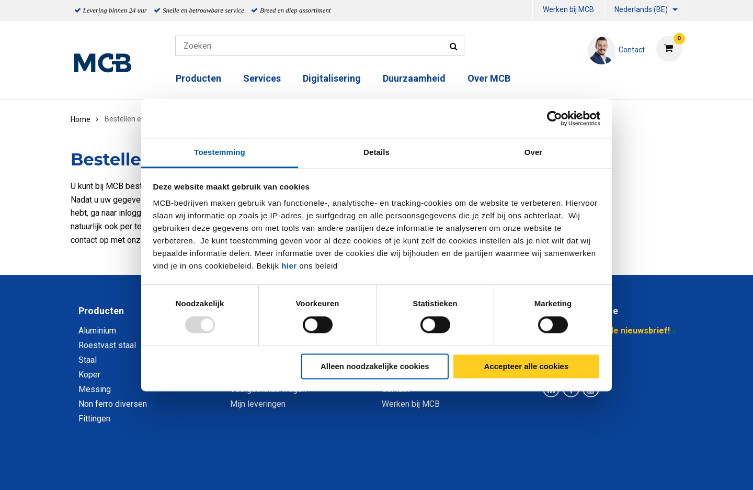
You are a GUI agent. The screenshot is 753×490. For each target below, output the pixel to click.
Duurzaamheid (414, 78)
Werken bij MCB (568, 9)
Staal (87, 360)
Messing (94, 389)
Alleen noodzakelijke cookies (375, 366)
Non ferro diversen (112, 404)
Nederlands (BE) (641, 9)
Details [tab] (376, 152)
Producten (198, 78)
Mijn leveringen (258, 404)
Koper (89, 375)
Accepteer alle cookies (526, 366)
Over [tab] (533, 152)
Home (80, 119)
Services (262, 78)
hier (289, 265)
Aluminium (97, 331)
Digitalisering (332, 78)
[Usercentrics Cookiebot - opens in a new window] (554, 118)
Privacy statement (264, 470)
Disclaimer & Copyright (525, 470)
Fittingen (94, 419)
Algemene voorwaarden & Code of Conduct (390, 470)
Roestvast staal (107, 345)
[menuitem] (531, 10)
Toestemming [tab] (219, 152)
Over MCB (488, 78)
